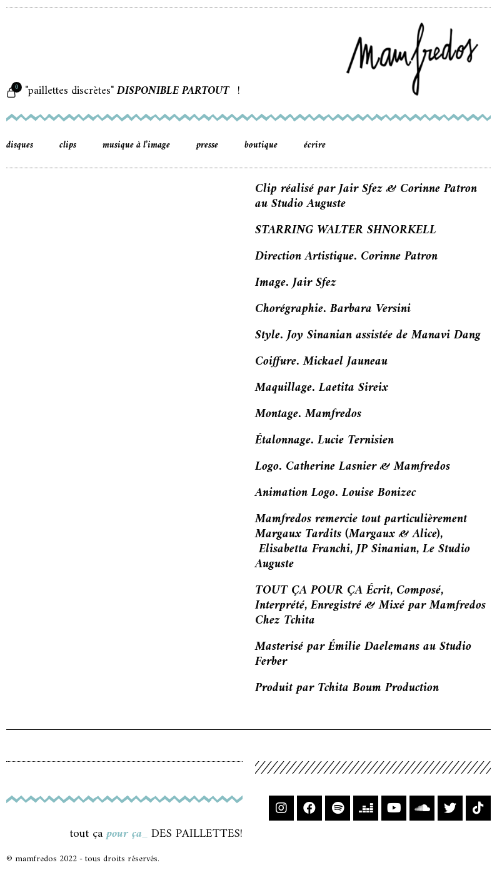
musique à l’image (136, 145)
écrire (315, 145)
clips (67, 145)
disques (19, 145)
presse (207, 145)
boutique (261, 145)
